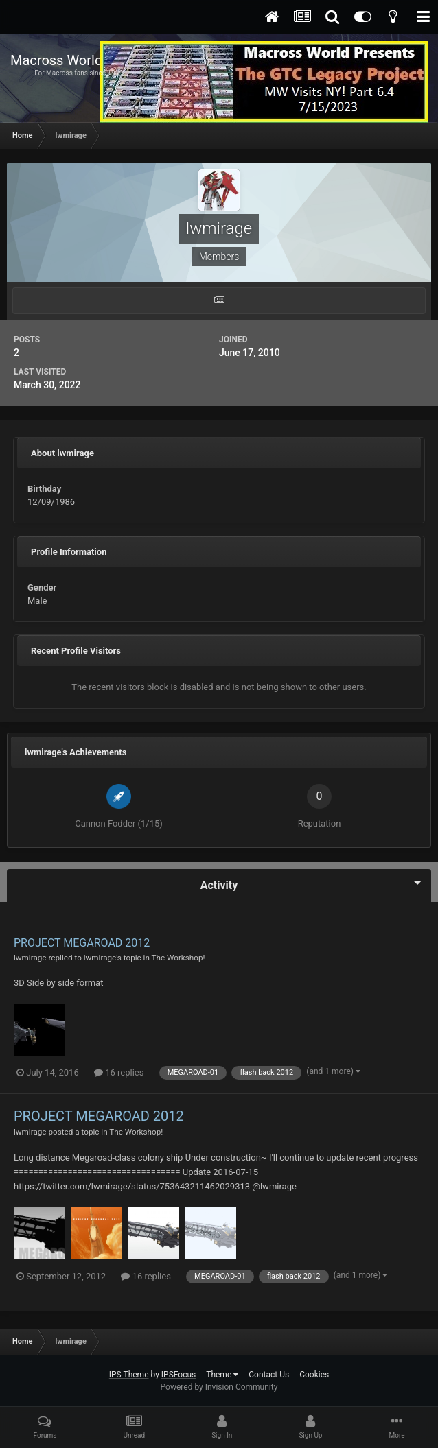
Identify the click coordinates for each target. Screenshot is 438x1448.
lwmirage (30, 957)
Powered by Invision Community (219, 1387)
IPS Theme (129, 1374)
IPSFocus (178, 1374)
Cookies (314, 1374)
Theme (222, 1374)
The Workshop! (178, 957)
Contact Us (269, 1374)
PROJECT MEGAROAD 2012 (82, 942)
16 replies (118, 1072)
